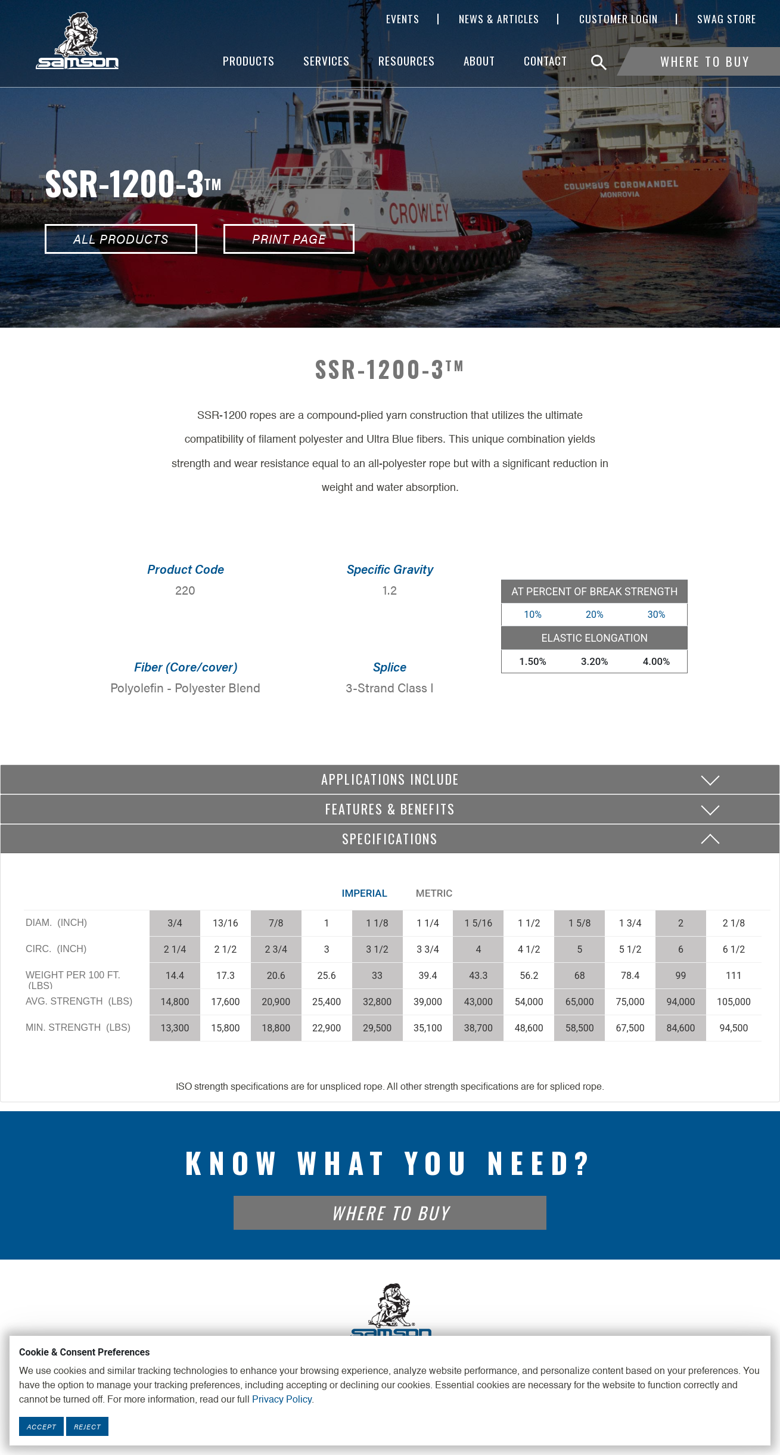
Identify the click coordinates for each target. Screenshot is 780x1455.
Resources (406, 60)
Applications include (390, 778)
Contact (545, 60)
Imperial (364, 893)
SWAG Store (726, 19)
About (479, 60)
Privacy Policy (282, 1400)
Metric (434, 893)
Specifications (390, 838)
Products (249, 60)
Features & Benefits (390, 808)
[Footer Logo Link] (390, 1311)
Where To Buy (705, 61)
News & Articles (499, 19)
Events (402, 19)
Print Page (289, 238)
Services (326, 60)
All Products (121, 238)
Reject (87, 1426)
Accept (41, 1426)
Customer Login (618, 19)
